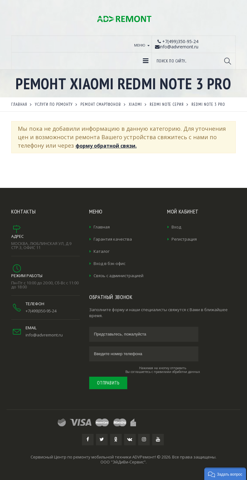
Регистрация (184, 239)
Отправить (108, 383)
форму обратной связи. (106, 145)
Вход (176, 227)
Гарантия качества (113, 239)
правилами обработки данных (177, 372)
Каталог (101, 251)
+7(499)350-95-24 (41, 311)
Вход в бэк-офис (109, 263)
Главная (102, 227)
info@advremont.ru (44, 335)
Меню (139, 45)
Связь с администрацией (118, 275)
